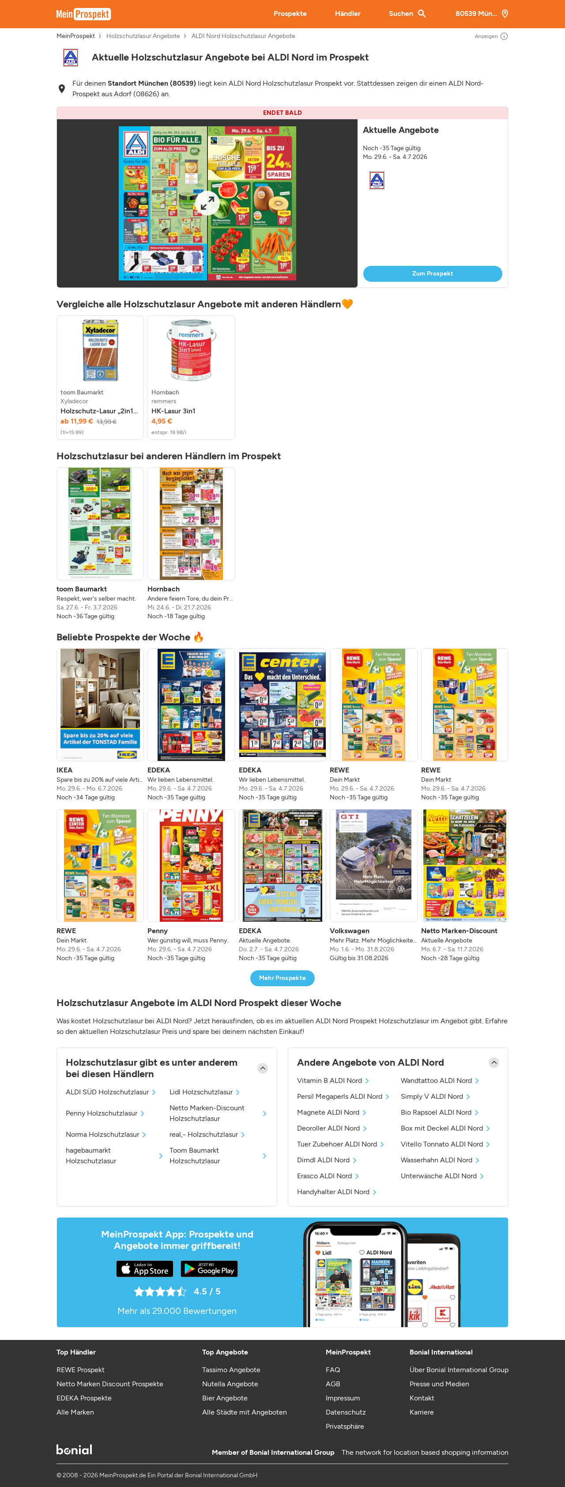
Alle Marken (75, 1412)
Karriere (422, 1412)
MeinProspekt (75, 36)
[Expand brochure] (207, 203)
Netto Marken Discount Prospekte (109, 1384)
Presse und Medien (439, 1384)
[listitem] (100, 377)
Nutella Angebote (230, 1384)
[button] (282, 197)
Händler (348, 13)
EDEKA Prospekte (84, 1398)
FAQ (333, 1370)
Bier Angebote (225, 1398)
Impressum (343, 1398)
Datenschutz (346, 1412)
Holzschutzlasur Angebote (143, 36)
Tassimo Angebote (231, 1370)
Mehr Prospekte (282, 978)
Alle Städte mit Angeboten (244, 1412)
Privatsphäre (345, 1426)
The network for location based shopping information (425, 1452)
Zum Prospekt (433, 273)
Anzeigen (491, 36)
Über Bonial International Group (459, 1370)
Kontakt (422, 1398)
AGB (333, 1384)
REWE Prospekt (80, 1370)
